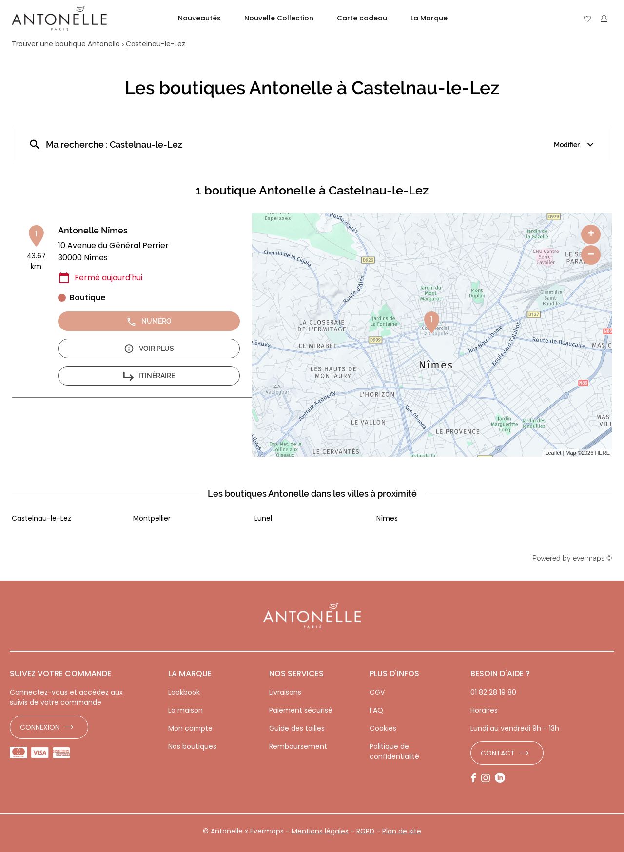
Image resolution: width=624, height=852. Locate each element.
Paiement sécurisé (300, 710)
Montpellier (152, 518)
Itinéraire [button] (149, 376)
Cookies (383, 728)
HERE (602, 453)
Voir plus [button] (149, 349)
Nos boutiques (192, 746)
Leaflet (553, 453)
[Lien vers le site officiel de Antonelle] (59, 18)
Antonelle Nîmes (93, 230)
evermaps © (592, 558)
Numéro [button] (149, 321)
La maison (185, 710)
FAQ (376, 710)
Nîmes (387, 518)
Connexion (39, 727)
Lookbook (184, 692)
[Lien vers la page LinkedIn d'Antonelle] (502, 778)
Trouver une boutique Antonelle (66, 44)
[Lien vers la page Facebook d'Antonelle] (475, 778)
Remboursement (298, 746)
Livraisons (285, 692)
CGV (377, 692)
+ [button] (591, 234)
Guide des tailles (297, 728)
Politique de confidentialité (394, 751)
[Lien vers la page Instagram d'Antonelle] (488, 778)
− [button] (590, 255)
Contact (498, 753)
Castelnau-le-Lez (155, 44)
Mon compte (190, 728)
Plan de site (401, 831)
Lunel (263, 518)
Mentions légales (320, 831)
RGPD (365, 831)
